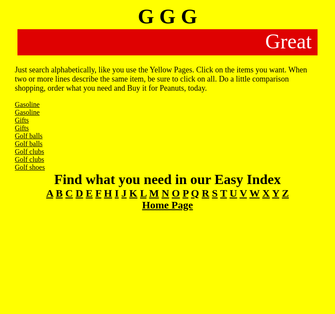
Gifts (22, 120)
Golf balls (29, 136)
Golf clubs (29, 151)
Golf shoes (30, 167)
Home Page (167, 205)
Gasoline (27, 104)
